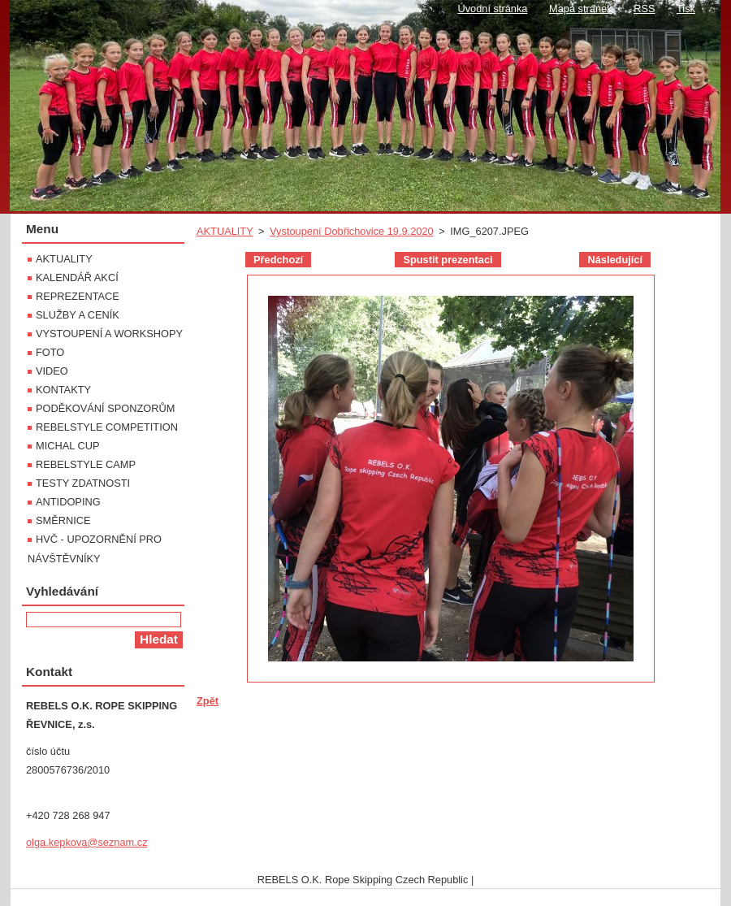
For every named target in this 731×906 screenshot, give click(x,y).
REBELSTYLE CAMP (86, 464)
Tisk (686, 8)
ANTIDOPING (68, 502)
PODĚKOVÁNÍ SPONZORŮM (105, 408)
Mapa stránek (580, 8)
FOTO (50, 352)
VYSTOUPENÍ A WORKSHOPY (109, 333)
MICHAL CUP (67, 446)
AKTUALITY (225, 231)
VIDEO (52, 371)
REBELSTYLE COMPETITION (107, 427)
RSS (644, 8)
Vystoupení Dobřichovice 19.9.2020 (352, 231)
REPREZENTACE (77, 296)
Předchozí (278, 260)
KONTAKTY (63, 390)
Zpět (207, 701)
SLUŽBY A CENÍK (77, 315)
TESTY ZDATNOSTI (83, 483)
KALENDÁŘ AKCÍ (77, 277)
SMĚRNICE (63, 520)
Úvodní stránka (492, 8)
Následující (614, 260)
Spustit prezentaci (447, 260)
